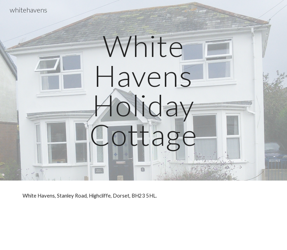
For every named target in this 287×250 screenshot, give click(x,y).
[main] (143, 90)
